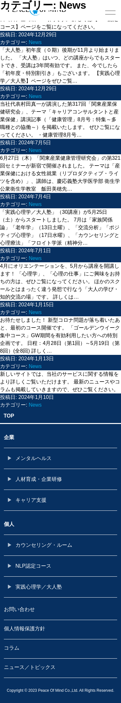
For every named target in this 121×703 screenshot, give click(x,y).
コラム (11, 648)
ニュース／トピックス (29, 667)
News (35, 42)
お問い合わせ (19, 609)
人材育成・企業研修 (38, 479)
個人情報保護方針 (24, 628)
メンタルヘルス (33, 458)
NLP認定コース (33, 566)
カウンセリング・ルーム (43, 545)
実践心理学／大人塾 (38, 587)
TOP (9, 416)
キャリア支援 (30, 500)
